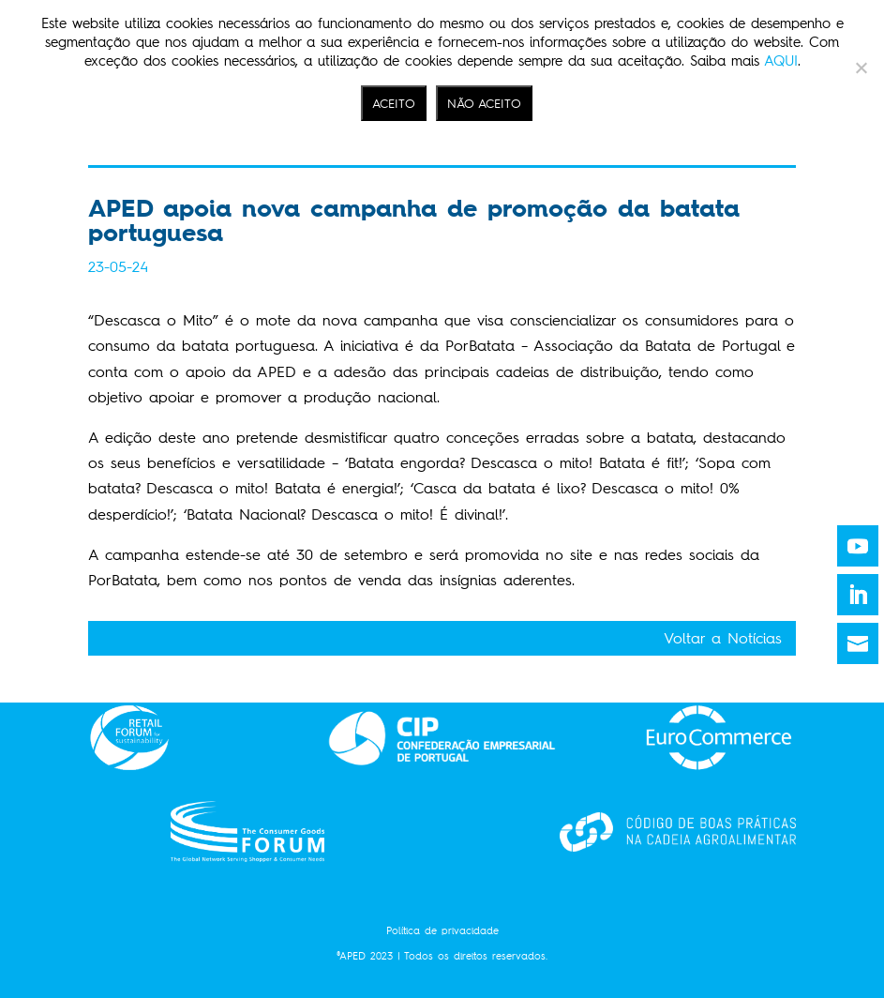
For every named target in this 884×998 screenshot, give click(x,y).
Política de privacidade (442, 931)
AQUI (781, 61)
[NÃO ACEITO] (860, 67)
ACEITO (393, 103)
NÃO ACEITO (484, 103)
